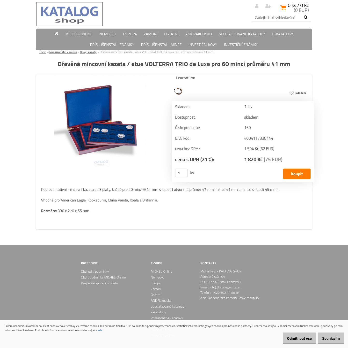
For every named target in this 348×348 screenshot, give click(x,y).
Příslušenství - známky (112, 44)
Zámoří (150, 34)
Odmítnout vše (294, 338)
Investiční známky (241, 44)
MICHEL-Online (79, 34)
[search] (305, 17)
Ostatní (171, 34)
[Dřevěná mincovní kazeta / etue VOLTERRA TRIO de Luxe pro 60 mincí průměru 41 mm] (100, 76)
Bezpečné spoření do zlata (99, 283)
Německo (107, 34)
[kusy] (181, 173)
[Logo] (69, 14)
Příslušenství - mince (161, 44)
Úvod (42, 52)
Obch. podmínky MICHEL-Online (103, 277)
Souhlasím (329, 338)
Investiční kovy (202, 44)
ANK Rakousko (198, 34)
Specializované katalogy (242, 34)
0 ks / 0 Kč (298, 5)
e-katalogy (282, 34)
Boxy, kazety (88, 52)
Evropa (130, 34)
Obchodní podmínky (95, 271)
